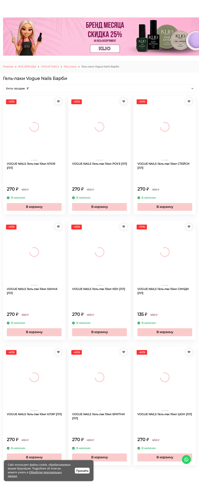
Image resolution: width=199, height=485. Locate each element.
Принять (82, 471)
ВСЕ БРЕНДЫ (27, 66)
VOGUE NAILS (50, 66)
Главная (8, 66)
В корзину (34, 207)
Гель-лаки (70, 66)
